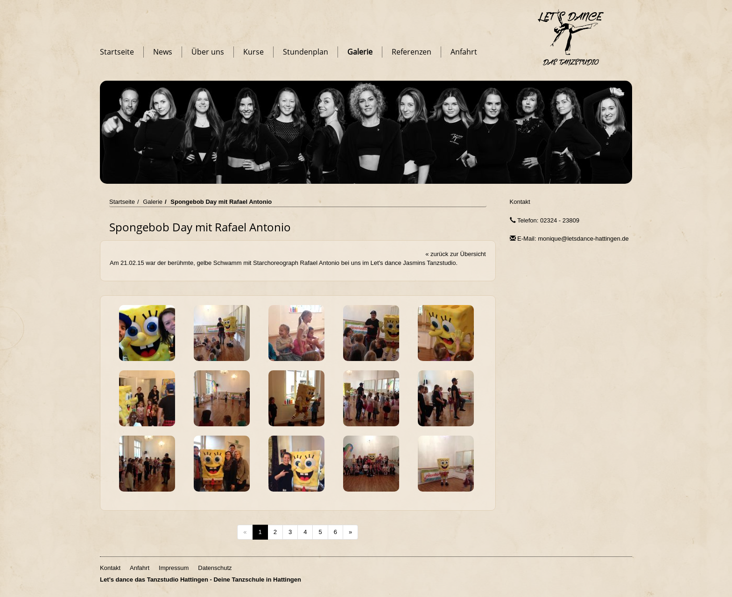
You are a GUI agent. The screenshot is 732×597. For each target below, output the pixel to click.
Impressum (174, 567)
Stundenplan (305, 52)
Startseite (117, 52)
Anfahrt (463, 52)
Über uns (207, 52)
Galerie (360, 52)
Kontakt (520, 201)
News (162, 52)
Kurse (253, 52)
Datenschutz (215, 567)
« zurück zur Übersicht (455, 253)
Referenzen (411, 52)
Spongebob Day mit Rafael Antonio (221, 201)
